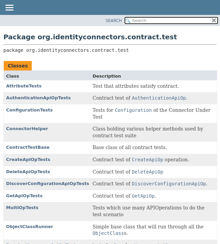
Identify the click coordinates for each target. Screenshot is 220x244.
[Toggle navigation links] (9, 8)
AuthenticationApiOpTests (38, 97)
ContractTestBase (27, 147)
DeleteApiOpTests (28, 171)
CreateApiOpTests (28, 159)
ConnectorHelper (27, 128)
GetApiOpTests (24, 195)
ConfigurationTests (29, 110)
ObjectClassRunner (29, 226)
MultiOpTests (22, 207)
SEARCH (114, 20)
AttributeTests (24, 85)
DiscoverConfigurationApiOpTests (47, 183)
